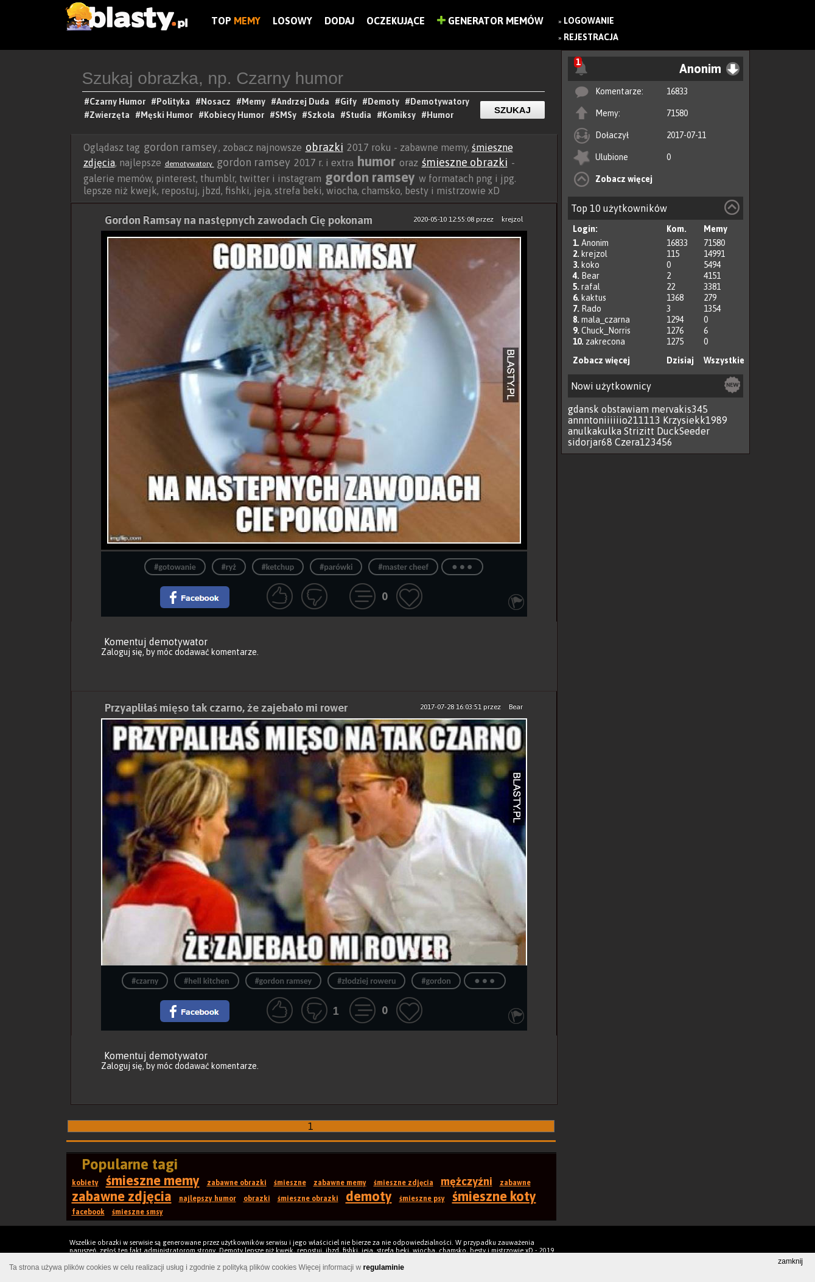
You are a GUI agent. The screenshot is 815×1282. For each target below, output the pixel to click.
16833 (677, 91)
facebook (88, 1212)
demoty (369, 1196)
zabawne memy (339, 1183)
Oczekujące (395, 20)
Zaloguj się (121, 652)
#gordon (435, 981)
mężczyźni (466, 1181)
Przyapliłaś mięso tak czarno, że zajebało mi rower (226, 707)
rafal (590, 287)
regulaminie (383, 1267)
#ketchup (278, 567)
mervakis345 (679, 409)
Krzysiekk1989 (695, 420)
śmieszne (290, 1183)
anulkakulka (594, 431)
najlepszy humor (207, 1198)
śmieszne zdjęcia (403, 1183)
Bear (590, 276)
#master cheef (403, 567)
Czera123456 (644, 441)
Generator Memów (490, 20)
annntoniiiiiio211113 (614, 420)
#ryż (229, 567)
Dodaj (339, 20)
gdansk (583, 409)
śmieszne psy (422, 1198)
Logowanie (589, 21)
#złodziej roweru (366, 981)
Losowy (292, 20)
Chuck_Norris (606, 330)
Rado (591, 308)
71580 (677, 113)
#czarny (144, 981)
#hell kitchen (206, 981)
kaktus (593, 298)
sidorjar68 (590, 441)
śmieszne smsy (137, 1212)
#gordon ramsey (283, 981)
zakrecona (605, 341)
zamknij (790, 1261)
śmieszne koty (494, 1196)
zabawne (515, 1183)
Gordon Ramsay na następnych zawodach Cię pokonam (239, 220)
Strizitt (639, 431)
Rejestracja (591, 37)
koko (590, 265)
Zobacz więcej (623, 179)
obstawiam (625, 409)
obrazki (324, 147)
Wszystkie (724, 360)
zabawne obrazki (237, 1183)
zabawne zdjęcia (122, 1196)
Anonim (595, 243)
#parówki (336, 567)
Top (236, 20)
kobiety (85, 1183)
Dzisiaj (680, 360)
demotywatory (189, 163)
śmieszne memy (153, 1180)
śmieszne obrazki (465, 162)
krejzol (594, 254)
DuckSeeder (683, 431)
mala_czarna (605, 319)
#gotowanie (174, 567)
